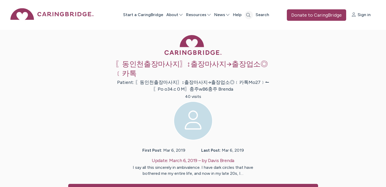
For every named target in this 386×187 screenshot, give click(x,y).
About (174, 14)
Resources (198, 14)
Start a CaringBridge (143, 14)
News (222, 14)
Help (237, 14)
